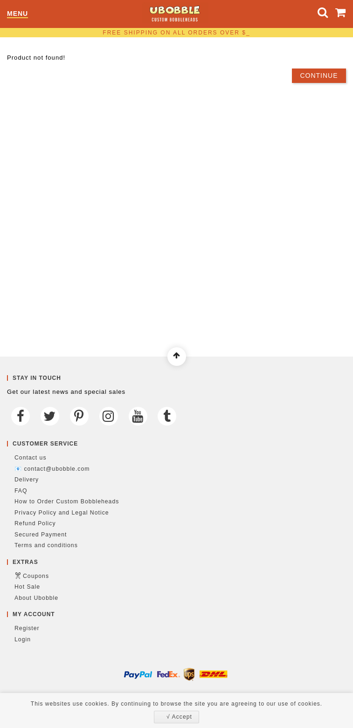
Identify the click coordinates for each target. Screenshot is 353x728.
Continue (319, 75)
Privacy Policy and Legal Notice (61, 512)
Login (22, 639)
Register (27, 628)
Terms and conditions (46, 545)
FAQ (21, 491)
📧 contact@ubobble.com (52, 469)
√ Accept (179, 717)
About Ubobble (36, 598)
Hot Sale (27, 587)
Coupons (36, 576)
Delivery (26, 479)
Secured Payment (40, 534)
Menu (17, 13)
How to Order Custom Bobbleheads (66, 501)
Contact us (30, 457)
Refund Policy (35, 523)
